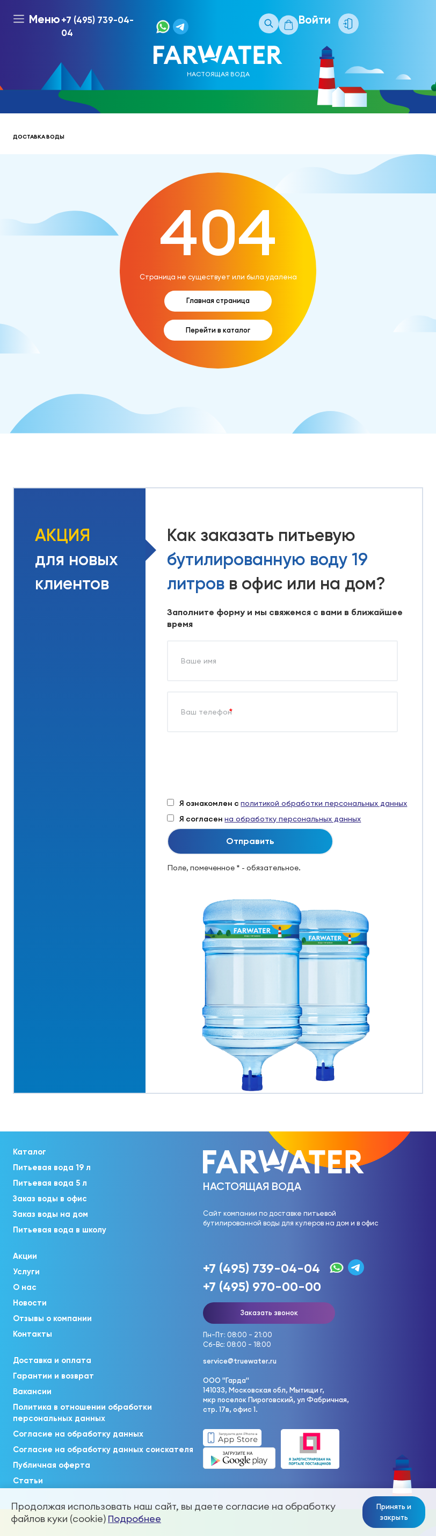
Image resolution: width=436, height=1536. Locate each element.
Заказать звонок (269, 1312)
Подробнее (134, 1518)
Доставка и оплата (52, 1360)
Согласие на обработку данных (78, 1434)
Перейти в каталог (218, 330)
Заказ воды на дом (50, 1214)
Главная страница (218, 300)
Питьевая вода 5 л (50, 1183)
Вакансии (32, 1391)
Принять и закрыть (393, 1511)
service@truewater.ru (240, 1361)
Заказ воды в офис (50, 1198)
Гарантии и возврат (53, 1376)
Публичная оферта (51, 1465)
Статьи (28, 1480)
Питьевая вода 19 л (52, 1167)
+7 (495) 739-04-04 (97, 26)
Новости (30, 1303)
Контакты (32, 1334)
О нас (25, 1287)
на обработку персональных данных (292, 818)
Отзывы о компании (52, 1318)
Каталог (29, 1152)
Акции (25, 1256)
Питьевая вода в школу (59, 1230)
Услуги (26, 1272)
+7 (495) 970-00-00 (262, 1286)
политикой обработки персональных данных (324, 803)
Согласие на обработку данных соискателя (103, 1449)
